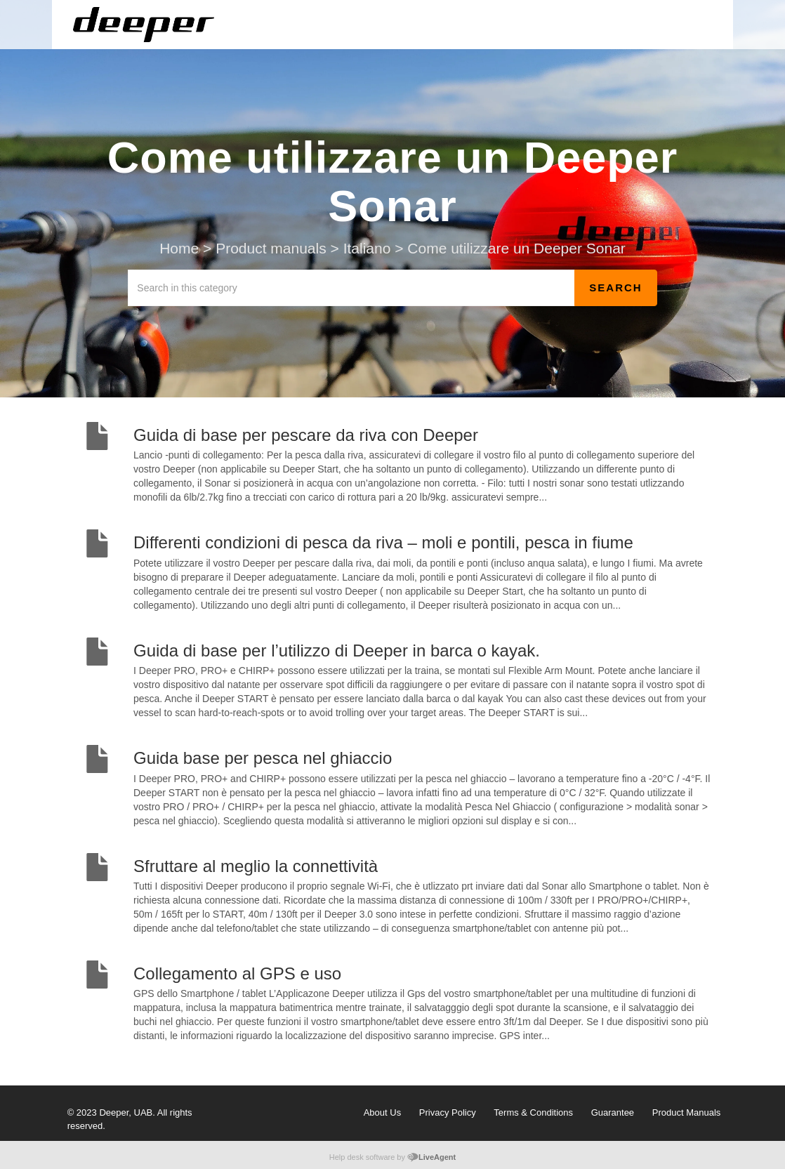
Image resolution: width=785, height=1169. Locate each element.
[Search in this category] (351, 288)
